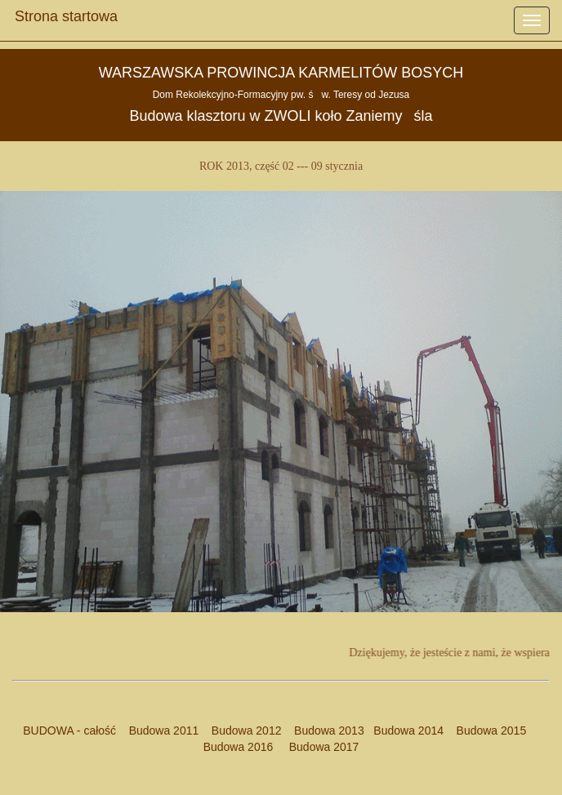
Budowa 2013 (329, 730)
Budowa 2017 (317, 746)
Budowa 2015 (485, 730)
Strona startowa (66, 12)
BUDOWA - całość (69, 730)
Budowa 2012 (247, 730)
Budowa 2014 (408, 730)
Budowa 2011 (164, 730)
